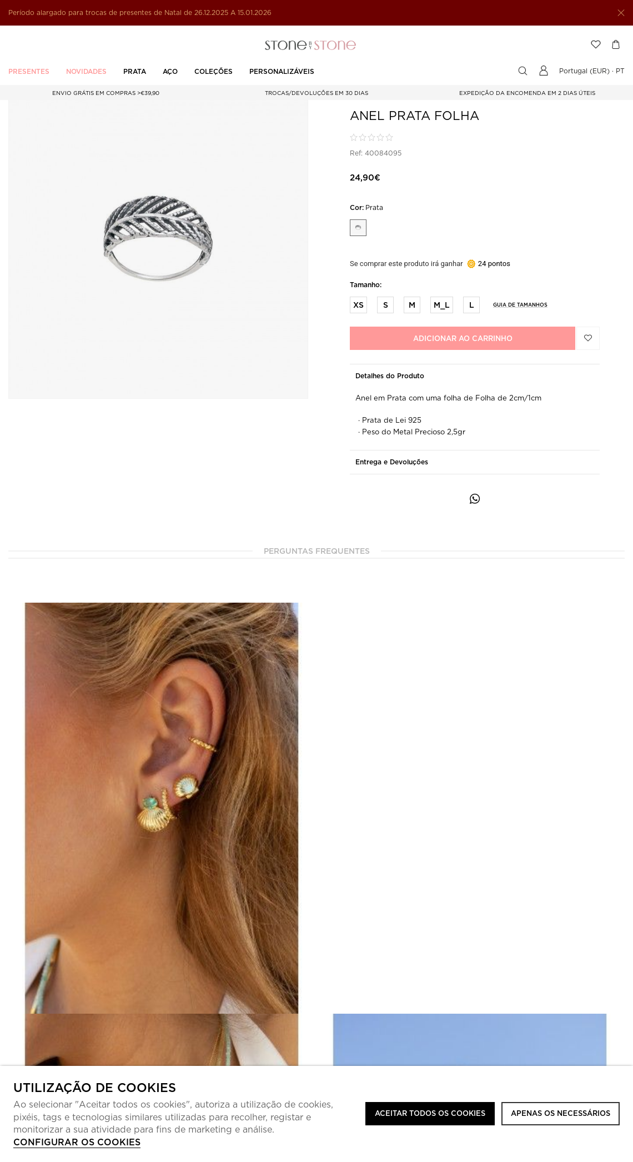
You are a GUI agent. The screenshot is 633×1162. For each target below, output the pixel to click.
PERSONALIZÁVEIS (281, 71)
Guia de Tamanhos (520, 305)
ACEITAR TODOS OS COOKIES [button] (430, 1113)
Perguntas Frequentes (317, 551)
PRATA (134, 71)
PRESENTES (28, 71)
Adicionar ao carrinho (463, 338)
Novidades (86, 71)
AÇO (170, 71)
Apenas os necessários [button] (560, 1113)
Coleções (213, 71)
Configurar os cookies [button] (76, 1143)
